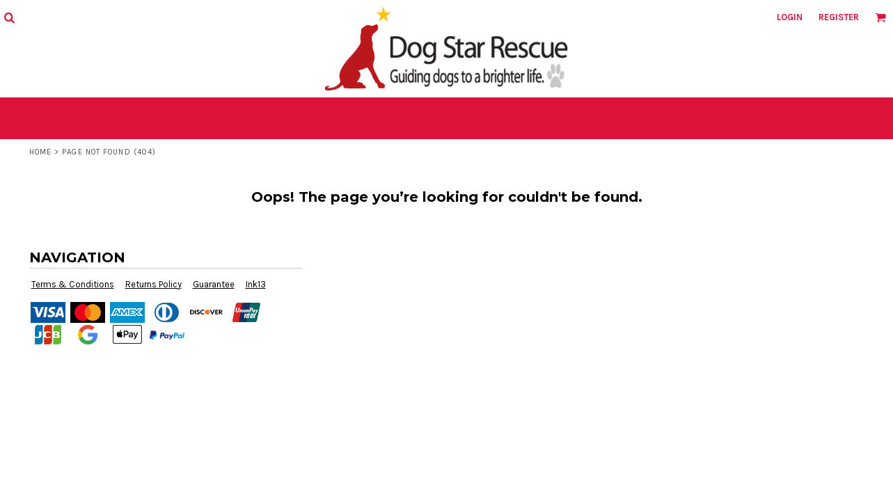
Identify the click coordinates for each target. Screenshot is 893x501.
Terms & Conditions (72, 284)
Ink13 (256, 284)
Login (790, 17)
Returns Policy (153, 284)
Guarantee (214, 284)
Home (40, 152)
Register (839, 17)
